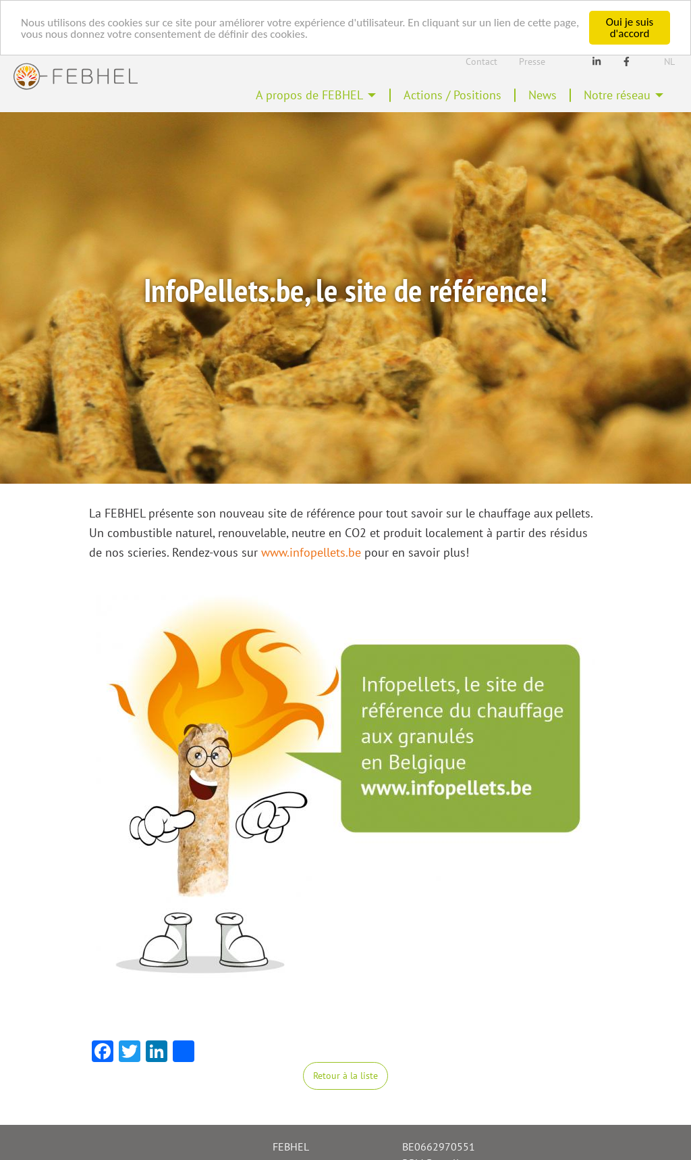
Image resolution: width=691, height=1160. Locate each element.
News (542, 95)
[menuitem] (316, 95)
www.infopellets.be (311, 552)
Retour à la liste (345, 1075)
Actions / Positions (452, 95)
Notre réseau (617, 95)
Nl (669, 61)
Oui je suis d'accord (629, 28)
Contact (481, 61)
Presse (532, 61)
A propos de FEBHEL (309, 95)
